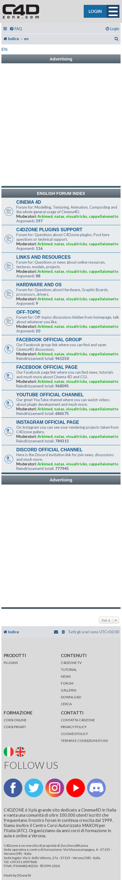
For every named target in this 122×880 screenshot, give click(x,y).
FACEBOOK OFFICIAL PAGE (47, 367)
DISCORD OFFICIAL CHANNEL (49, 449)
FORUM (67, 683)
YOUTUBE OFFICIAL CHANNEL (50, 394)
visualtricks (76, 216)
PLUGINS (11, 663)
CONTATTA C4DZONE (78, 720)
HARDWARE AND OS (39, 284)
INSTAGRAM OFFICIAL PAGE (47, 422)
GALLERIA (68, 690)
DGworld (24, 875)
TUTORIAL (69, 669)
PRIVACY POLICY (74, 727)
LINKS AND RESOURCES (43, 257)
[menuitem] (15, 29)
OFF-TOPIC (28, 312)
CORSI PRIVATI (15, 727)
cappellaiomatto (103, 216)
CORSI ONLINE (15, 720)
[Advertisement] (61, 125)
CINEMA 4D (28, 202)
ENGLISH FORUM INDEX (61, 193)
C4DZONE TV (71, 663)
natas (59, 216)
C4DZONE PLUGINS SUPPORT (49, 229)
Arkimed (45, 216)
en (4, 49)
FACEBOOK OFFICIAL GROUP (49, 339)
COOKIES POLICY (74, 734)
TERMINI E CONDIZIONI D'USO (84, 740)
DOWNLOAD (71, 697)
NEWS (66, 676)
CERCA (66, 704)
